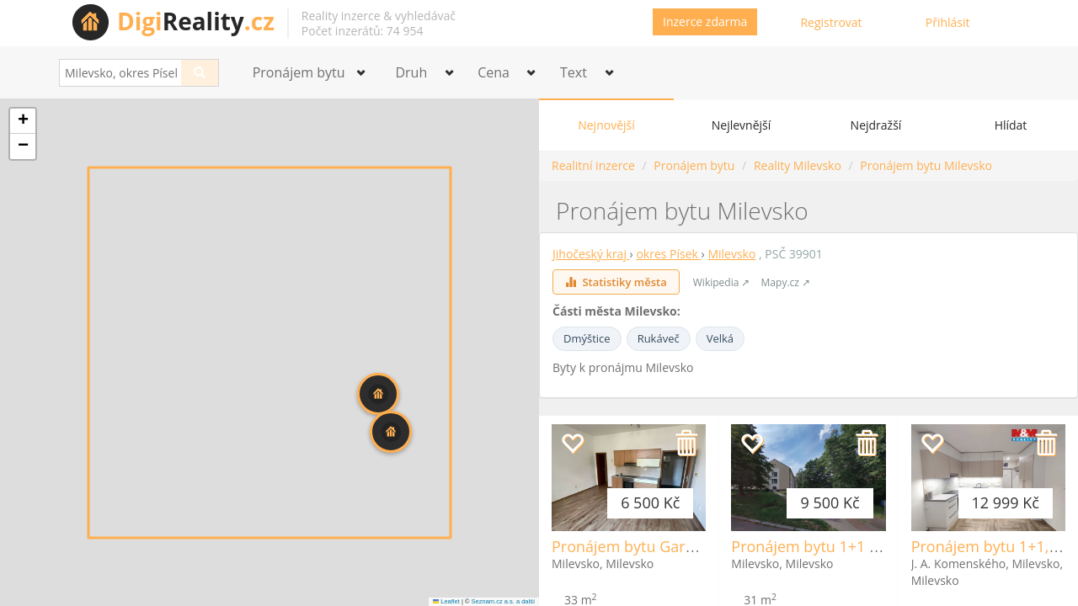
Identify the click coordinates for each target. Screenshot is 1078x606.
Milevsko (731, 254)
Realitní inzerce (593, 165)
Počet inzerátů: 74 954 (363, 31)
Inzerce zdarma (705, 21)
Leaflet (446, 601)
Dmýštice (587, 338)
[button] (391, 432)
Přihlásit (948, 22)
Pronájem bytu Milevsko (926, 165)
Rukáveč (659, 338)
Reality (196, 21)
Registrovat (831, 22)
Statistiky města (616, 282)
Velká (720, 338)
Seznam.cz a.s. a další (503, 601)
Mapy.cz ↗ (785, 282)
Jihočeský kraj (591, 254)
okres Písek (668, 254)
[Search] (200, 73)
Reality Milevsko (797, 165)
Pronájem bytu (694, 165)
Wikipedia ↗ (721, 282)
